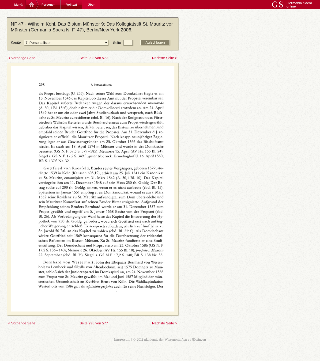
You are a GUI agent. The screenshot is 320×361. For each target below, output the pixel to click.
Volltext (71, 4)
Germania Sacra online (299, 4)
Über (91, 4)
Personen (48, 4)
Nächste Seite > (164, 58)
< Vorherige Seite (21, 58)
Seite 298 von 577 (93, 58)
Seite (117, 43)
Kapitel (16, 42)
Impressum (122, 339)
